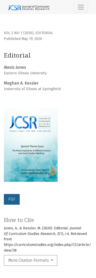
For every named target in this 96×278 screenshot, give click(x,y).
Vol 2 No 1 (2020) (19, 33)
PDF (11, 199)
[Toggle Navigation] (81, 7)
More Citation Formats (29, 260)
